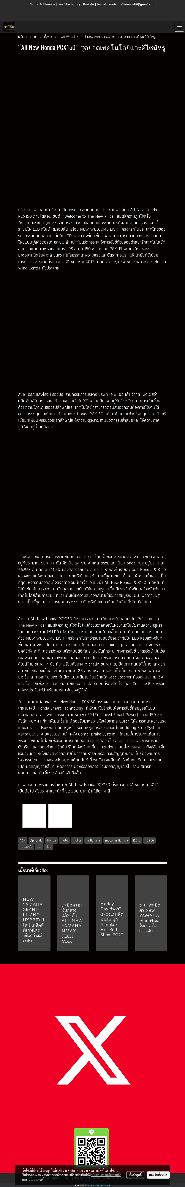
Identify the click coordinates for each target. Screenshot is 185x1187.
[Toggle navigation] (179, 27)
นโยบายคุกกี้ (36, 1179)
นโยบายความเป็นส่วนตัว (106, 1175)
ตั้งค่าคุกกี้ (135, 1175)
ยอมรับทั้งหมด (158, 1175)
